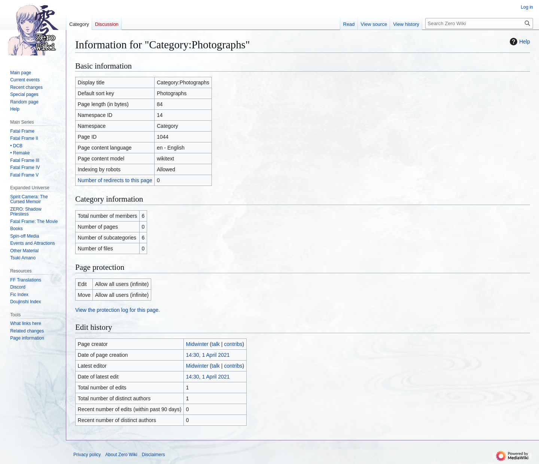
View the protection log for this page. (117, 310)
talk (215, 344)
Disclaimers (153, 454)
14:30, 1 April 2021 (208, 355)
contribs (233, 344)
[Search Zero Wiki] (479, 23)
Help (519, 41)
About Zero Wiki (121, 454)
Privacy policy (87, 454)
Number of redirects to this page (115, 180)
